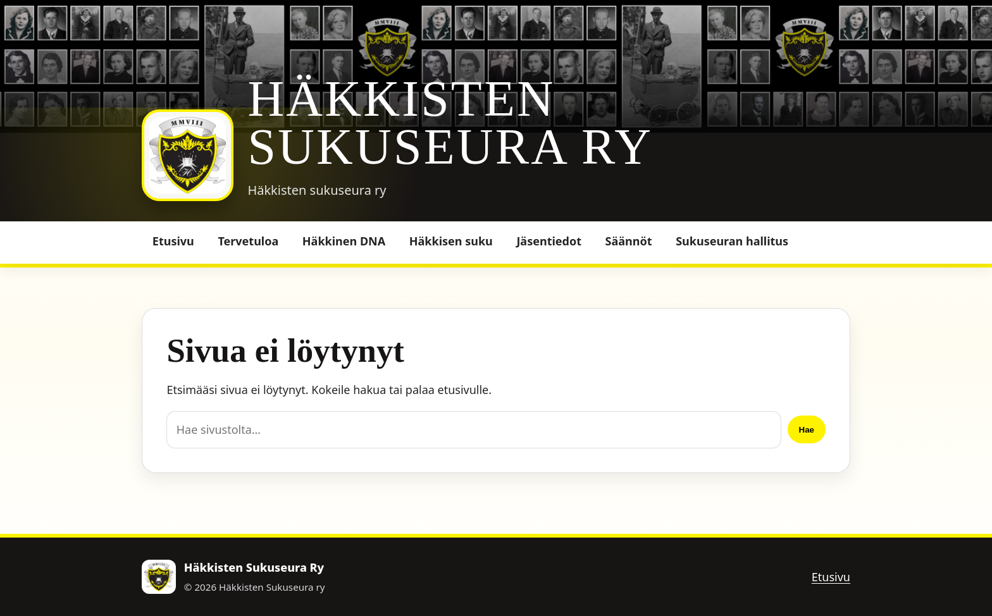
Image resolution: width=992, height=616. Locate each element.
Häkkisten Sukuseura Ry (450, 123)
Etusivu (173, 241)
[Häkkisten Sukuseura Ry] (187, 155)
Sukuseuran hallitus (732, 241)
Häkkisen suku (451, 241)
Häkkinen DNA (343, 241)
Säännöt (628, 241)
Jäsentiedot (548, 241)
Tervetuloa (248, 241)
